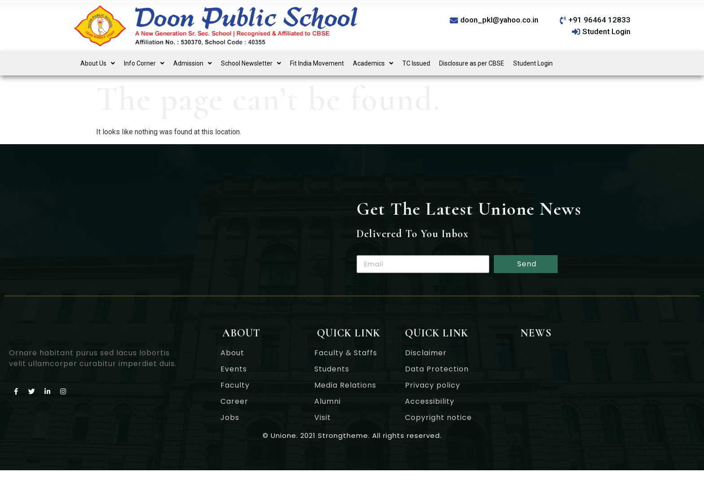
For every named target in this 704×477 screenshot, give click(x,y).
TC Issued (416, 63)
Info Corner (144, 63)
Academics (373, 63)
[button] (97, 63)
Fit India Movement (317, 63)
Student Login (533, 63)
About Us (97, 63)
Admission (192, 63)
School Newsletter (251, 63)
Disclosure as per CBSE (471, 63)
